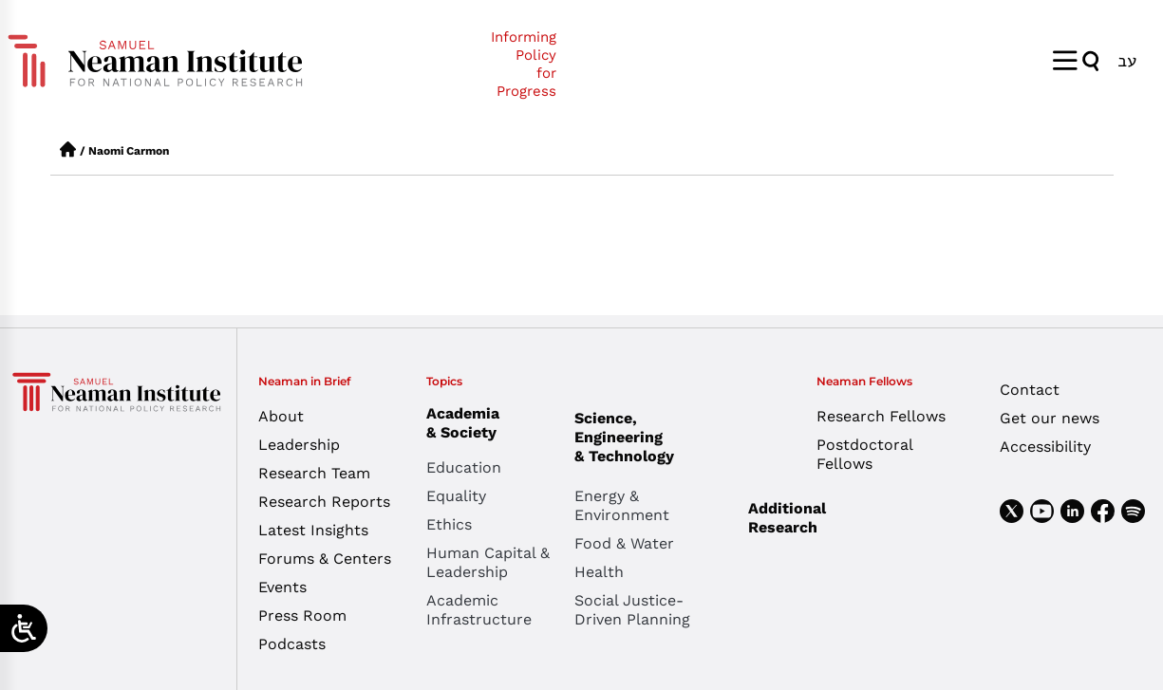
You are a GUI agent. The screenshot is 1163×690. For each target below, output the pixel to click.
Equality (456, 496)
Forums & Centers (324, 559)
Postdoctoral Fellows (864, 454)
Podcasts (292, 644)
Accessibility (1045, 447)
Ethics (449, 524)
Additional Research (787, 517)
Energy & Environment (621, 505)
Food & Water (624, 543)
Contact (1030, 390)
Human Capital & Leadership (488, 562)
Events (282, 587)
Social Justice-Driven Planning (632, 609)
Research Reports (324, 502)
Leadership (299, 445)
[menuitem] (1127, 60)
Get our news (1049, 418)
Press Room (302, 615)
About (281, 416)
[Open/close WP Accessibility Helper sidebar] (23, 628)
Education (463, 467)
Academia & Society (467, 422)
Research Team (314, 473)
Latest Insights (313, 530)
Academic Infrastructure (479, 609)
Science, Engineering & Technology (648, 437)
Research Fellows (881, 416)
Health (599, 572)
